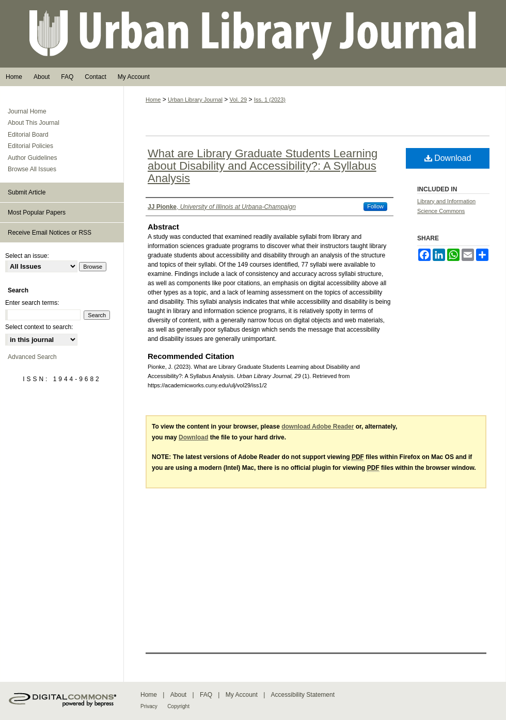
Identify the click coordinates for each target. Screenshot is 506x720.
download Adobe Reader (317, 426)
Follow (375, 206)
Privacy (148, 706)
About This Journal (33, 122)
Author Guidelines (32, 157)
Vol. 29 (238, 99)
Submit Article (26, 192)
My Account (242, 694)
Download (447, 158)
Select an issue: (27, 255)
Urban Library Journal (253, 34)
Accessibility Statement (303, 694)
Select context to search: (39, 327)
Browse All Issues (32, 169)
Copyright (178, 706)
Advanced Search (32, 357)
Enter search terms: (32, 302)
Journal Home (27, 111)
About (178, 694)
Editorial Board (28, 134)
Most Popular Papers (37, 212)
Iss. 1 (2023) (270, 99)
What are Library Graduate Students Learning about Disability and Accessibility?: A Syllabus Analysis (262, 166)
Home (153, 99)
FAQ (206, 694)
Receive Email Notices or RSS (49, 232)
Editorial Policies (30, 146)
